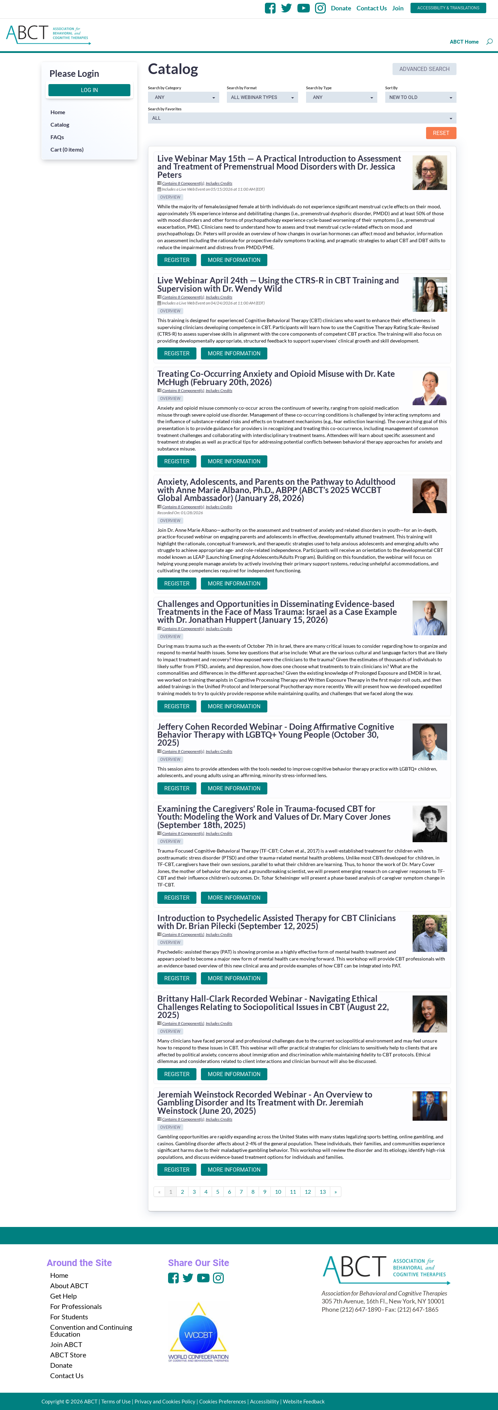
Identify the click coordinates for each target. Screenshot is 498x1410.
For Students (69, 1316)
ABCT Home (464, 42)
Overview (170, 197)
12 (308, 1191)
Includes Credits (219, 183)
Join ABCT (66, 1344)
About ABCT (69, 1285)
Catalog (59, 124)
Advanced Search (424, 69)
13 (323, 1191)
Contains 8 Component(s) (183, 183)
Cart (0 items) (67, 149)
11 (293, 1191)
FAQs (57, 137)
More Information (234, 260)
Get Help (63, 1296)
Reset (441, 133)
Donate (341, 8)
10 (278, 1191)
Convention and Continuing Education (91, 1330)
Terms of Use (116, 1401)
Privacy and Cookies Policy (165, 1401)
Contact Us (372, 8)
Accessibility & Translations (448, 8)
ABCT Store (68, 1354)
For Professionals (76, 1306)
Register (177, 260)
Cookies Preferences (222, 1401)
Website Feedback (304, 1401)
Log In (89, 90)
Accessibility (264, 1401)
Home (57, 112)
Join (398, 8)
